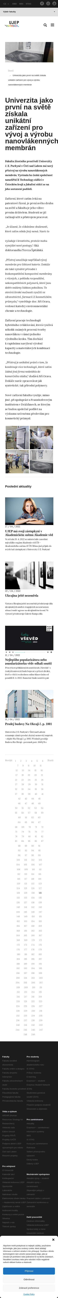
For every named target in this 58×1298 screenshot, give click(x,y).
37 (16, 794)
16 (42, 770)
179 (40, 949)
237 (25, 1020)
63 (39, 817)
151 (40, 916)
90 (32, 846)
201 (25, 978)
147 (40, 912)
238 (33, 1020)
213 (25, 992)
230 (33, 1011)
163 (40, 930)
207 (41, 982)
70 (29, 827)
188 (18, 964)
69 (23, 827)
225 (25, 1006)
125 (25, 888)
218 (32, 997)
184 (18, 959)
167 (40, 935)
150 (33, 916)
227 (40, 1006)
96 (19, 855)
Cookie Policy (29, 1294)
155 (40, 921)
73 (16, 831)
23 (22, 780)
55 (16, 813)
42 (19, 798)
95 (39, 850)
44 (32, 798)
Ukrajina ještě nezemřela (21, 595)
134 (32, 897)
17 (16, 775)
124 (18, 888)
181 (25, 954)
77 (42, 831)
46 (19, 803)
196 (18, 973)
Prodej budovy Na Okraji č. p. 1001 (28, 724)
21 (42, 775)
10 (35, 765)
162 (32, 930)
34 (29, 789)
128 (18, 893)
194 (33, 968)
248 (25, 1034)
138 (32, 902)
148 (18, 916)
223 (40, 1001)
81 (36, 836)
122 (32, 883)
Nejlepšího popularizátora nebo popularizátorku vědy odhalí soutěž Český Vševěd (28, 663)
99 (39, 855)
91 (39, 846)
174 (32, 945)
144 (18, 912)
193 (25, 968)
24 (29, 780)
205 (25, 982)
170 (33, 940)
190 (33, 964)
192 (18, 968)
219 (40, 997)
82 (42, 836)
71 (36, 827)
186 (32, 959)
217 (25, 997)
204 (17, 982)
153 (25, 921)
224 (17, 1006)
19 (29, 775)
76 (36, 831)
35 (36, 789)
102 (32, 860)
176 (18, 949)
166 (33, 935)
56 (22, 813)
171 (40, 940)
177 (25, 949)
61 (26, 817)
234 (33, 1015)
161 (25, 930)
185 (25, 959)
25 (36, 780)
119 (39, 879)
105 (25, 864)
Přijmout (29, 1271)
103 (40, 860)
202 (33, 978)
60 (19, 817)
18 (23, 775)
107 (40, 864)
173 (25, 945)
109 (26, 869)
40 (36, 794)
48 (32, 803)
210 (33, 987)
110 (33, 869)
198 (32, 973)
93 (26, 850)
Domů (11, 71)
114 (32, 874)
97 (26, 855)
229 (25, 1011)
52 (29, 808)
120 (18, 883)
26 (42, 780)
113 (25, 874)
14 (29, 770)
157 (25, 926)
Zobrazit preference (29, 1288)
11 (40, 765)
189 (25, 964)
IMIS (21, 4)
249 (33, 1034)
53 (35, 808)
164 (18, 935)
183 (40, 954)
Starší (50, 760)
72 (42, 827)
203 (41, 978)
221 (25, 1001)
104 (18, 864)
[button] (53, 1239)
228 (17, 1011)
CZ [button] (6, 4)
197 (25, 973)
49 (39, 803)
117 (25, 879)
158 (32, 926)
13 (23, 770)
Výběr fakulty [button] (29, 11)
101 (25, 860)
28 (23, 784)
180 (18, 954)
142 (32, 907)
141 (25, 907)
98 (32, 855)
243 (41, 1025)
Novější (8, 760)
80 (29, 836)
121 (25, 883)
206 (33, 982)
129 (25, 893)
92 (19, 850)
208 (18, 987)
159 (40, 926)
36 (42, 789)
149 (25, 916)
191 (40, 964)
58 (36, 813)
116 (18, 879)
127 (40, 888)
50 (16, 808)
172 (18, 945)
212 (18, 992)
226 (33, 1006)
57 (29, 813)
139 (40, 902)
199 (40, 973)
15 (35, 770)
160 (18, 930)
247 (41, 1030)
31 (42, 784)
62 (32, 817)
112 (18, 874)
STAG (28, 4)
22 (16, 780)
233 (25, 1015)
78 (16, 836)
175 (40, 945)
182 (32, 954)
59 (42, 813)
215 (40, 992)
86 (36, 841)
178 (32, 949)
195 (40, 968)
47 (26, 803)
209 (26, 987)
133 (25, 897)
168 (18, 940)
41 (42, 794)
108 (18, 869)
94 (32, 850)
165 (25, 935)
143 (40, 907)
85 (29, 841)
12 (17, 770)
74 (22, 831)
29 (29, 784)
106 (33, 864)
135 (40, 897)
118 (32, 879)
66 (32, 822)
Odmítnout (29, 1279)
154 (32, 921)
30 (36, 784)
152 (18, 921)
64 (19, 822)
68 (16, 827)
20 (35, 775)
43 (26, 798)
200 (18, 978)
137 (25, 902)
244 (17, 1030)
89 (26, 846)
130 (33, 893)
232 (17, 1015)
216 (18, 997)
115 (40, 874)
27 (16, 784)
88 (19, 846)
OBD (14, 4)
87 (42, 841)
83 (16, 841)
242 (33, 1025)
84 (22, 841)
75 (29, 831)
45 (39, 798)
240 (18, 1025)
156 (18, 926)
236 (17, 1020)
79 (23, 836)
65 (26, 822)
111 (40, 869)
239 (40, 1020)
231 (40, 1011)
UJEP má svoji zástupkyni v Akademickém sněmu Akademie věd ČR (29, 534)
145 (25, 912)
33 (22, 789)
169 (25, 940)
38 (22, 794)
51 (23, 808)
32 (16, 789)
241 (25, 1025)
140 (18, 907)
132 (18, 897)
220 (18, 1001)
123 (40, 883)
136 (18, 902)
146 (33, 912)
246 (33, 1030)
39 (29, 794)
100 (18, 860)
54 (42, 808)
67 (39, 822)
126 (32, 888)
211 (40, 987)
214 (32, 992)
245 (25, 1030)
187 (40, 959)
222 (33, 1001)
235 (40, 1015)
